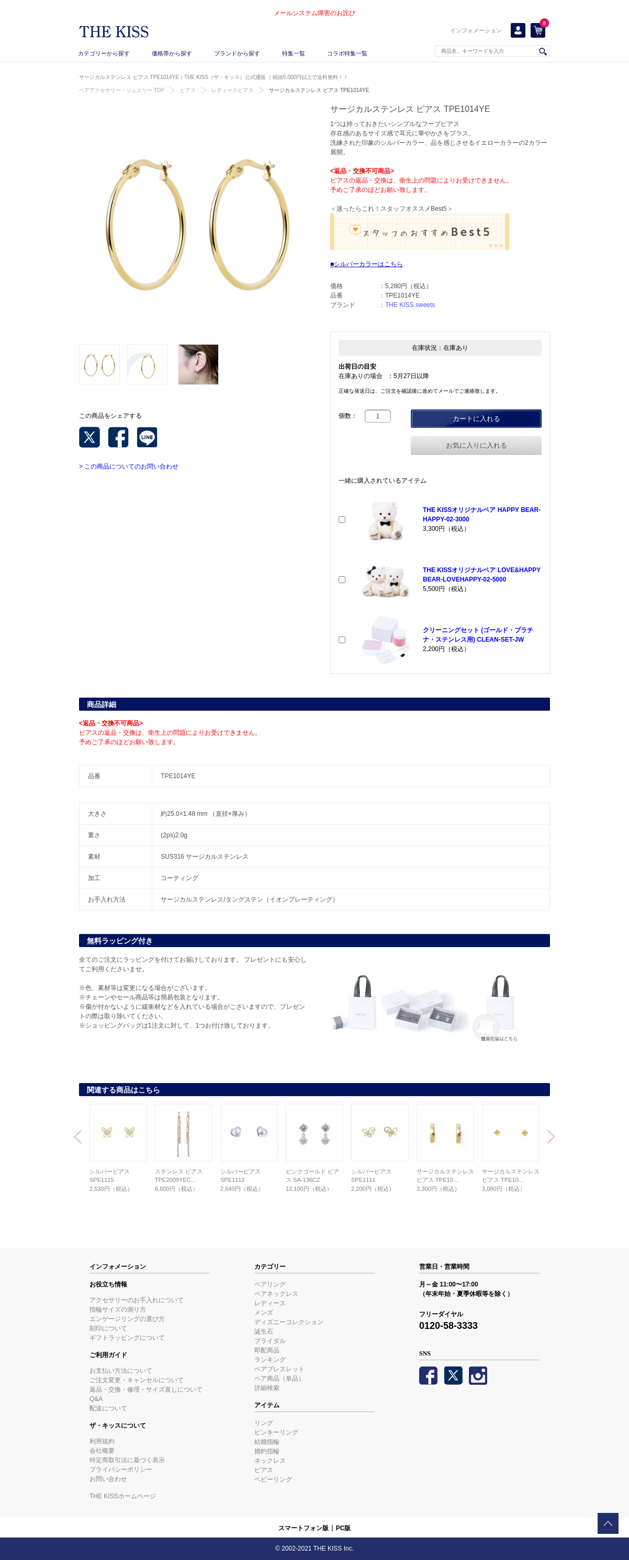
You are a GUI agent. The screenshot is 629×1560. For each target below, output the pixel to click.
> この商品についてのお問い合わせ (128, 466)
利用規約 (102, 1441)
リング (263, 1423)
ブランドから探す (237, 53)
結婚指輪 (266, 1441)
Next (551, 1138)
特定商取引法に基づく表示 (127, 1460)
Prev (78, 1138)
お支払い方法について (120, 1370)
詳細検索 (266, 1388)
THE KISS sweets (410, 305)
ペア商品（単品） (279, 1378)
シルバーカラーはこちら (368, 264)
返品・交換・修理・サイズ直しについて (146, 1389)
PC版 (343, 1528)
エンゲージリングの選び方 (127, 1319)
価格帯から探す (172, 53)
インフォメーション (476, 30)
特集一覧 (293, 53)
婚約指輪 (266, 1451)
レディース (270, 1303)
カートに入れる (476, 419)
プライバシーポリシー (120, 1469)
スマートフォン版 (303, 1528)
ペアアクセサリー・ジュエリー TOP (121, 90)
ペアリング (270, 1284)
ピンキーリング (276, 1432)
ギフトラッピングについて (127, 1337)
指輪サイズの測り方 (117, 1309)
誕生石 (263, 1331)
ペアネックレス (276, 1293)
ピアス (188, 90)
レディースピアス (232, 90)
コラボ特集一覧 (347, 53)
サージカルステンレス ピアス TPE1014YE (319, 90)
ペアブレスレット (279, 1369)
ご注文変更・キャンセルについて (136, 1380)
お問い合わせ (108, 1479)
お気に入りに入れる (476, 445)
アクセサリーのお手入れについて (136, 1300)
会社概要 (102, 1450)
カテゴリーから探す (104, 53)
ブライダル (270, 1341)
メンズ (263, 1312)
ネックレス (270, 1460)
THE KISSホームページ (122, 1496)
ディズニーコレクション (288, 1322)
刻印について (108, 1328)
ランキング (270, 1359)
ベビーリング (273, 1479)
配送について (108, 1408)
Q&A (96, 1399)
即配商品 (266, 1350)
